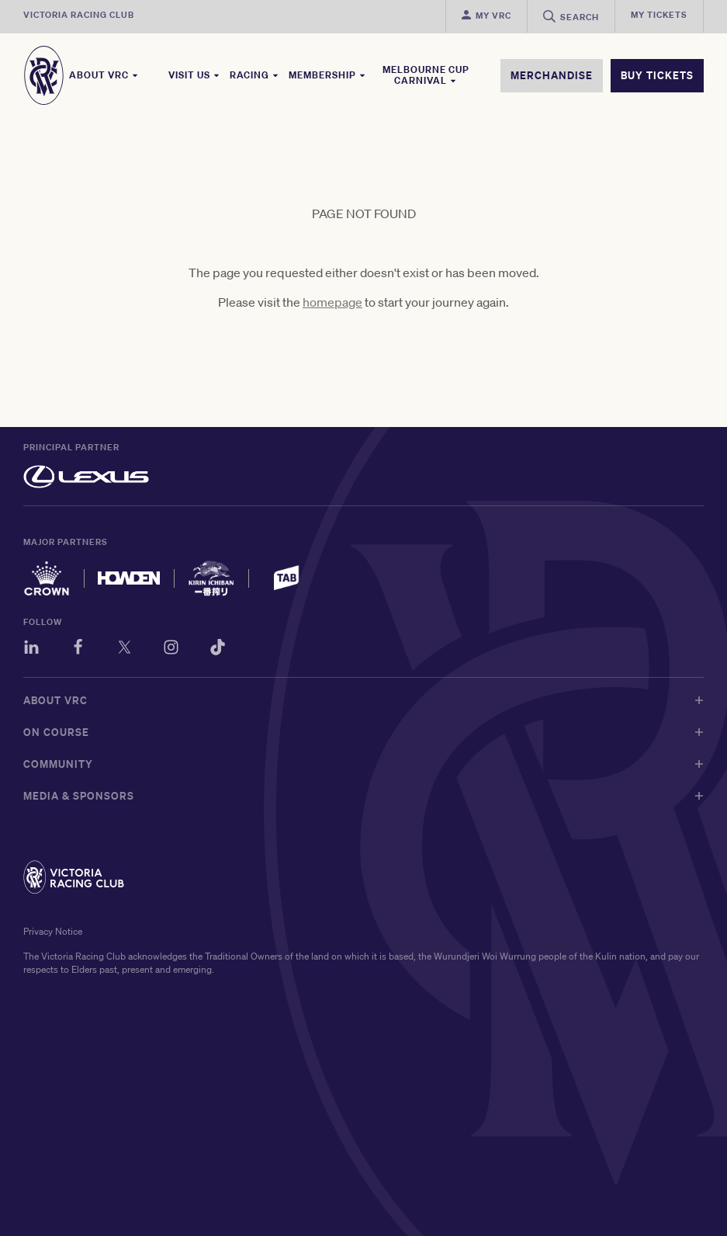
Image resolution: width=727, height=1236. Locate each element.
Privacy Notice (52, 931)
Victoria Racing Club (78, 15)
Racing (254, 75)
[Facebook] (78, 649)
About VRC (104, 75)
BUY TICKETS (657, 75)
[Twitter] (124, 649)
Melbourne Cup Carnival (426, 75)
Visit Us (194, 75)
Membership (327, 75)
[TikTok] (217, 649)
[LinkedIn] (31, 649)
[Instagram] (171, 649)
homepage (332, 302)
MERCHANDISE (552, 75)
